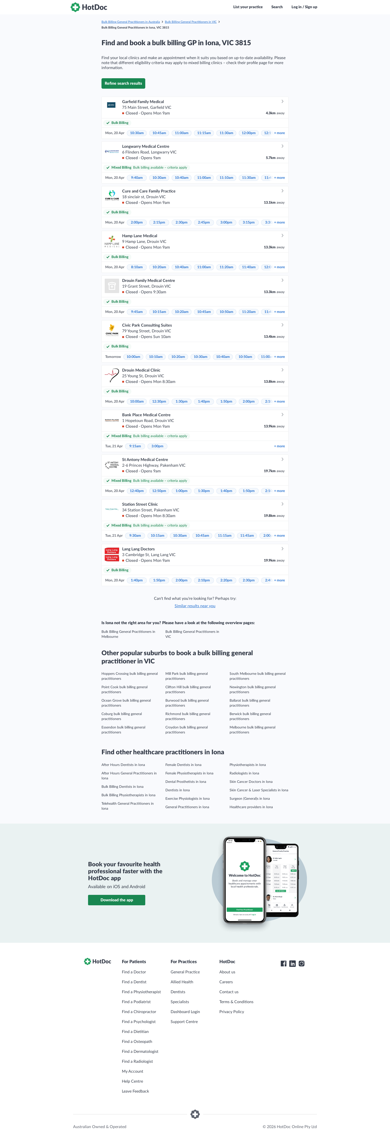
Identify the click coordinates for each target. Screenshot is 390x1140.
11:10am (226, 178)
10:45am (159, 133)
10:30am (137, 133)
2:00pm (137, 222)
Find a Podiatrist (136, 1002)
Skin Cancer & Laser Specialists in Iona (259, 790)
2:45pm (204, 222)
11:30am (226, 133)
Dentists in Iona (177, 790)
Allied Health (182, 982)
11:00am (182, 133)
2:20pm (226, 580)
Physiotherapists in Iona (248, 765)
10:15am (159, 312)
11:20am (226, 267)
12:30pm (159, 401)
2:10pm (204, 580)
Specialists (180, 1002)
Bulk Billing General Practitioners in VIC (191, 21)
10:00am (133, 357)
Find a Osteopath (137, 1042)
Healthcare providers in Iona (251, 807)
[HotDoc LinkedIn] (292, 963)
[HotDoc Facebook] (283, 963)
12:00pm (249, 133)
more (279, 133)
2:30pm (182, 222)
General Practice (185, 972)
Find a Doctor (134, 972)
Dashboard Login (185, 1012)
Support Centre (184, 1022)
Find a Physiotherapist (141, 992)
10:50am (226, 312)
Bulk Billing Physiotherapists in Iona (128, 795)
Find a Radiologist (137, 1062)
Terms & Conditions (236, 1002)
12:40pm (137, 491)
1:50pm (226, 401)
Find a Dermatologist (140, 1052)
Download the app (116, 900)
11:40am (249, 267)
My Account (132, 1071)
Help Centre (132, 1081)
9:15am (135, 446)
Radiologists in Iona (244, 773)
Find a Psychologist (139, 1022)
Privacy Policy (231, 1012)
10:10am (156, 357)
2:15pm (159, 222)
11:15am (204, 133)
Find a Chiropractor (139, 1012)
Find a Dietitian (135, 1032)
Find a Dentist (134, 982)
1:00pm (182, 491)
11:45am (247, 535)
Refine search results (123, 83)
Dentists (178, 992)
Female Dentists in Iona (183, 765)
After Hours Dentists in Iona (123, 765)
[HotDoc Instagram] (301, 963)
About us (227, 972)
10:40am (182, 178)
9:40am (137, 178)
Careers (226, 982)
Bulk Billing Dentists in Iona (122, 787)
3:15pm (249, 222)
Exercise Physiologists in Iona (187, 798)
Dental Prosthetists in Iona (185, 782)
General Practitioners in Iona (187, 807)
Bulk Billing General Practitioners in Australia (130, 21)
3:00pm (226, 222)
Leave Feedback (135, 1091)
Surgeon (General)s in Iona (250, 798)
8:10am (137, 267)
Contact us (229, 992)
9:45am (137, 312)
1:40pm (204, 401)
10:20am (159, 267)
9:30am (135, 535)
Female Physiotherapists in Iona (189, 773)
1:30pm (182, 401)
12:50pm (159, 491)
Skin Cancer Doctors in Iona (251, 782)
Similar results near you (195, 606)
